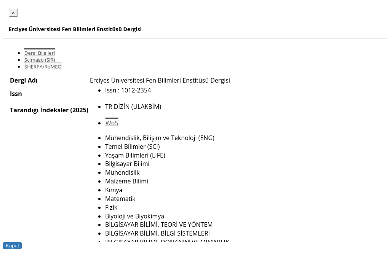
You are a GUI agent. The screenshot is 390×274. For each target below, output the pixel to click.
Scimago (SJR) (39, 59)
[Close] (13, 13)
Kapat (12, 246)
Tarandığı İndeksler (39, 110)
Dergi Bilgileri (39, 52)
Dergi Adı (24, 80)
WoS (111, 123)
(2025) (79, 110)
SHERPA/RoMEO (43, 66)
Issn (16, 93)
